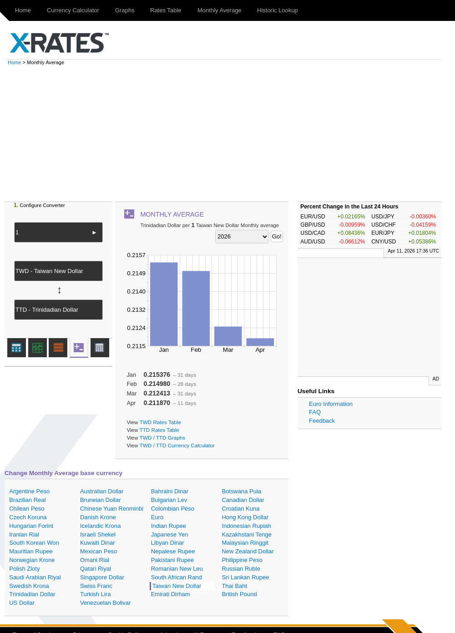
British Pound (239, 594)
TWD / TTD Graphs (162, 438)
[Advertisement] (232, 133)
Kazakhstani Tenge (247, 534)
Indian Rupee (168, 525)
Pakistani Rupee (172, 560)
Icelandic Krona (100, 525)
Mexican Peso (98, 551)
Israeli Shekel (98, 534)
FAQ (315, 412)
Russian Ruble (241, 568)
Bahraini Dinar (169, 491)
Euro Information (331, 403)
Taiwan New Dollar (177, 585)
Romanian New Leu (177, 568)
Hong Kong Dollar (245, 517)
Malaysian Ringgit (245, 542)
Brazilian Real (27, 499)
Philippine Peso (242, 560)
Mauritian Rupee (30, 551)
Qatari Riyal (95, 568)
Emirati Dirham (170, 594)
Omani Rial (94, 560)
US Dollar (22, 602)
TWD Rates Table (160, 422)
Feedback (322, 420)
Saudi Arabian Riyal (35, 577)
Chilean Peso (26, 508)
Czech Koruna (27, 517)
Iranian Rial (24, 534)
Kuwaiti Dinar (97, 542)
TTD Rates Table (159, 430)
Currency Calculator (73, 10)
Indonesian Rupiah (246, 525)
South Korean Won (34, 542)
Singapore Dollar (102, 577)
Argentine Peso (29, 491)
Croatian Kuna (240, 508)
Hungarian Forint (31, 525)
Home (23, 10)
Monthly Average (219, 10)
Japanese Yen (169, 534)
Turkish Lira (95, 594)
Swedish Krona (29, 585)
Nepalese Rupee (173, 551)
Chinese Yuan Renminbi (111, 508)
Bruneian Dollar (100, 499)
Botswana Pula (241, 491)
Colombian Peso (172, 508)
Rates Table (165, 10)
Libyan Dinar (167, 542)
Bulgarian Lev (169, 499)
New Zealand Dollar (247, 551)
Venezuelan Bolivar (105, 602)
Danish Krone (98, 517)
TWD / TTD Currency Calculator (177, 445)
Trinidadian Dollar (32, 594)
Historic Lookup (277, 10)
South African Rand (176, 577)
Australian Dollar (101, 491)
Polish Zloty (24, 568)
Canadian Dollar (243, 499)
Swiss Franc (96, 585)
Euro (157, 517)
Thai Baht (234, 585)
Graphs (125, 10)
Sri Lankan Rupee (245, 577)
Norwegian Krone (32, 560)
